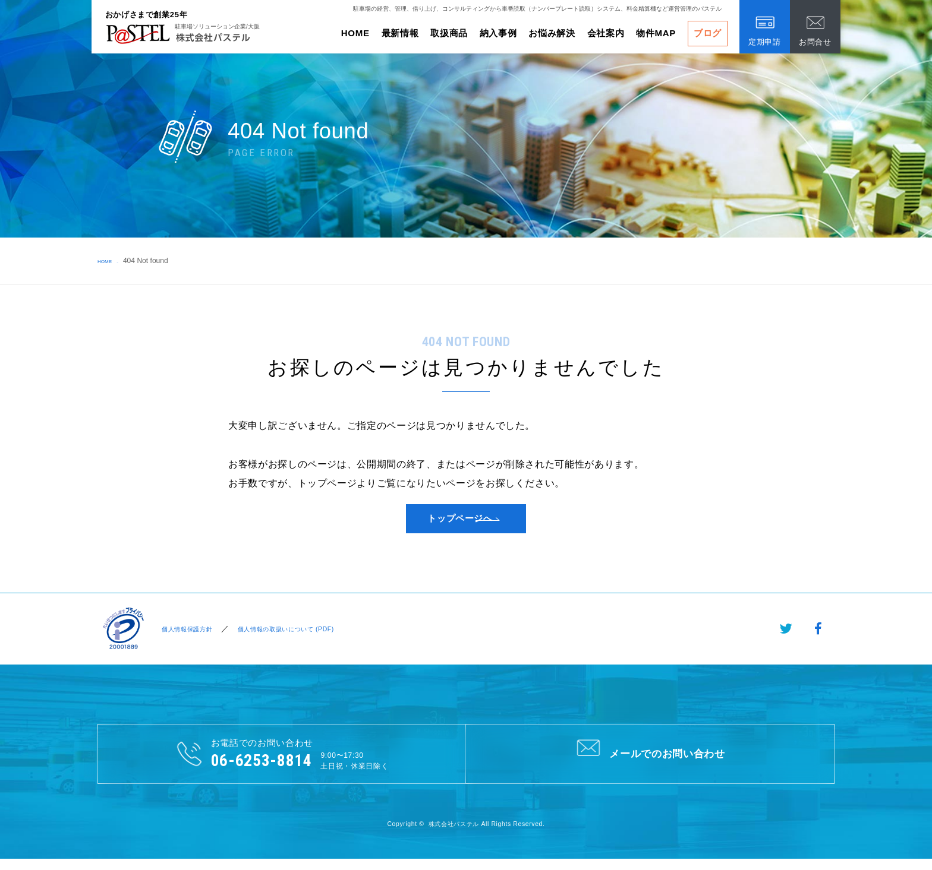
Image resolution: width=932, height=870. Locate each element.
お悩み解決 (551, 33)
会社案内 (606, 33)
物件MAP (656, 33)
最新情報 (400, 33)
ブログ (708, 33)
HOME (355, 33)
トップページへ (460, 523)
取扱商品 (449, 33)
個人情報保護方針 (186, 638)
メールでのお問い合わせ (650, 763)
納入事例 (498, 33)
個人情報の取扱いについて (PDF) (300, 638)
